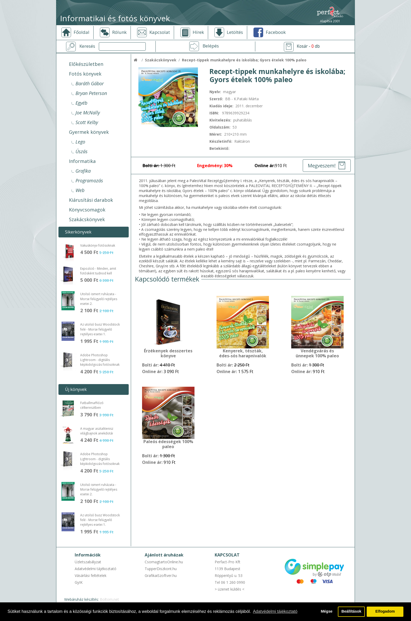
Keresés (87, 46)
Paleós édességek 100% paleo (168, 444)
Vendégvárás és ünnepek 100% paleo (317, 353)
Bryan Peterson (91, 93)
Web (79, 190)
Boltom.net (109, 599)
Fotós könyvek (85, 74)
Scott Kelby (86, 122)
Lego (80, 142)
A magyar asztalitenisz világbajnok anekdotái (96, 431)
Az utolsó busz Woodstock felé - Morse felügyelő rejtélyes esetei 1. (100, 329)
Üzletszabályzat (88, 561)
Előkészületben (86, 64)
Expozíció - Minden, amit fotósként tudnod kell (98, 270)
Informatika (82, 161)
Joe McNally (87, 112)
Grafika (83, 171)
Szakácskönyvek (87, 219)
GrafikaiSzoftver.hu (161, 575)
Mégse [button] (326, 611)
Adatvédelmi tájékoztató (95, 568)
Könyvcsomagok (87, 209)
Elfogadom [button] (385, 611)
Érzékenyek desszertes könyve (168, 353)
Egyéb (81, 103)
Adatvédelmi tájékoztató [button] (275, 611)
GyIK (79, 582)
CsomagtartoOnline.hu (164, 561)
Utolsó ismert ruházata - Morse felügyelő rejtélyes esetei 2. (98, 299)
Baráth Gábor (89, 83)
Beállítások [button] (351, 611)
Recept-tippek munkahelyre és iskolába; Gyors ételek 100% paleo (244, 59)
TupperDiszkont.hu (161, 568)
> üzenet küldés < (229, 589)
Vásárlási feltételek (90, 575)
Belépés (211, 46)
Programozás (89, 180)
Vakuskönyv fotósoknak (97, 245)
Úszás (81, 151)
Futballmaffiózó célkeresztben (92, 405)
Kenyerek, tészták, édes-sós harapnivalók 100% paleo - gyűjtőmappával (242, 353)
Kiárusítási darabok (91, 200)
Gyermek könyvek (89, 132)
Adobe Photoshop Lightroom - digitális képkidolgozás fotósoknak (100, 360)
